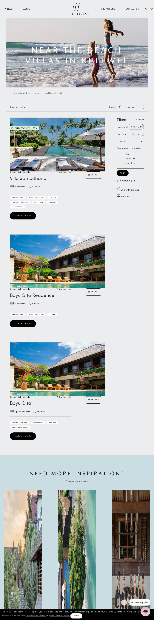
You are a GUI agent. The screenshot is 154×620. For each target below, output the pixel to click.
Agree (76, 616)
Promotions (108, 9)
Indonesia (26, 172)
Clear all (140, 120)
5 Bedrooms (17, 187)
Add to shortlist (64, 172)
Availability (122, 128)
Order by (113, 107)
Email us (123, 197)
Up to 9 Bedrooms (20, 412)
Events (26, 9)
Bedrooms (122, 135)
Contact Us (132, 9)
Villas (8, 9)
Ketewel (13, 172)
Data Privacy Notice (36, 616)
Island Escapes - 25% (24, 128)
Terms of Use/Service (59, 616)
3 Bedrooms (17, 304)
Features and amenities (130, 156)
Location (121, 141)
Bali (19, 172)
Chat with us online (128, 190)
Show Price (93, 175)
